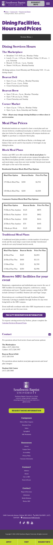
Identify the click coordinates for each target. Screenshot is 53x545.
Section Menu (26, 37)
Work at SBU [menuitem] (26, 501)
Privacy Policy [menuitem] (27, 456)
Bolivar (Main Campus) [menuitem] (26, 422)
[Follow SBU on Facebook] (20, 522)
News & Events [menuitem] (26, 480)
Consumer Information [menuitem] (26, 459)
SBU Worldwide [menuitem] (26, 435)
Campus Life (14, 12)
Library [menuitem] (26, 446)
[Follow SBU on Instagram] (28, 522)
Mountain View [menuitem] (26, 425)
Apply (8, 542)
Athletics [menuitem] (26, 471)
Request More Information (26, 411)
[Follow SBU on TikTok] (24, 523)
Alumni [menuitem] (26, 474)
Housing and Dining (24, 12)
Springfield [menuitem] (26, 431)
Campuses (26, 418)
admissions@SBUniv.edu (31, 518)
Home (6, 12)
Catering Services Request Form (14, 323)
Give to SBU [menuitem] (26, 477)
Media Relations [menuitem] (26, 498)
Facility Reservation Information (24, 315)
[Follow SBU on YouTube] (32, 522)
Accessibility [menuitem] (26, 453)
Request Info (35, 3)
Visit (26, 542)
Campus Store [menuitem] (26, 450)
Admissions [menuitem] (26, 495)
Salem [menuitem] (26, 428)
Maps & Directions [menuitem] (26, 492)
